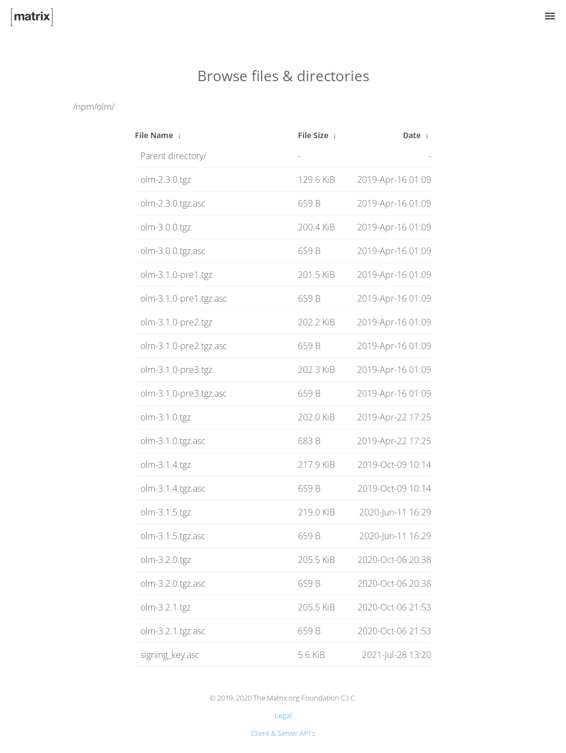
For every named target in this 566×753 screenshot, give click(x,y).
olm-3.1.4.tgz (165, 465)
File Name (154, 135)
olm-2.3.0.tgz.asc (173, 203)
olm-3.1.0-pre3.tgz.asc (183, 393)
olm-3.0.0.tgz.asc (173, 251)
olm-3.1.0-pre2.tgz (176, 322)
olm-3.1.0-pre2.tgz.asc (183, 346)
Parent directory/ (173, 156)
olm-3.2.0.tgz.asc (173, 583)
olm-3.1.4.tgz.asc (173, 488)
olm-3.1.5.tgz (165, 512)
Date (412, 135)
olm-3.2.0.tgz (165, 560)
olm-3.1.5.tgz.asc (173, 536)
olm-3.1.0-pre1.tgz (176, 274)
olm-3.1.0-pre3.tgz (176, 370)
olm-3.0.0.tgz (165, 227)
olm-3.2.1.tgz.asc (173, 631)
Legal (283, 715)
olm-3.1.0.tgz (165, 417)
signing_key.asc (170, 655)
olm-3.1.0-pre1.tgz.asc (183, 298)
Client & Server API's (283, 733)
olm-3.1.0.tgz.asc (173, 441)
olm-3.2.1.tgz (165, 607)
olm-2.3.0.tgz (165, 179)
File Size (313, 135)
